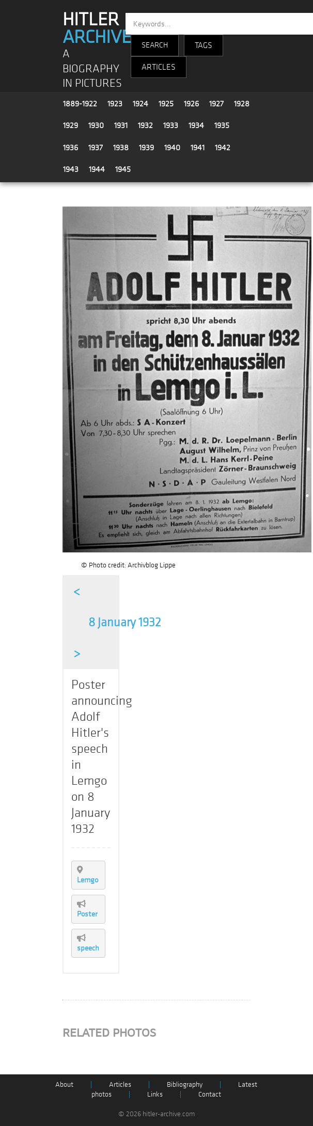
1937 (95, 147)
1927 (216, 104)
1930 (96, 125)
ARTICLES (159, 67)
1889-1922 (80, 104)
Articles (120, 1084)
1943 (71, 169)
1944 (97, 169)
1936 (70, 147)
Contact (209, 1094)
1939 (146, 147)
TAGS (203, 45)
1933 (170, 125)
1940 (172, 147)
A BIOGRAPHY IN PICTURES (92, 68)
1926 (191, 104)
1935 (221, 125)
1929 (70, 125)
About (64, 1084)
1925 (166, 104)
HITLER (96, 28)
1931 (121, 125)
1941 (198, 147)
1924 (140, 104)
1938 (121, 147)
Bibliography (184, 1084)
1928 (241, 104)
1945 (123, 169)
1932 (145, 125)
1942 (222, 147)
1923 (114, 104)
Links (155, 1094)
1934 (196, 125)
